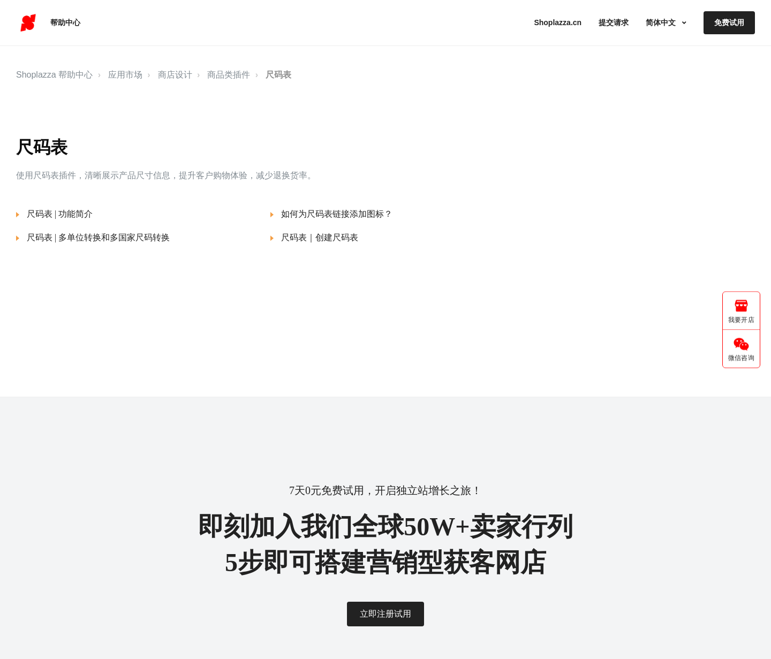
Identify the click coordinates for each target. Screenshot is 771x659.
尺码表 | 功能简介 (60, 213)
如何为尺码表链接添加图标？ (336, 213)
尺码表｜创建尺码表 (319, 237)
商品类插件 (228, 74)
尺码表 (278, 74)
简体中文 (662, 22)
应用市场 (125, 74)
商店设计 (175, 74)
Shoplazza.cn (557, 22)
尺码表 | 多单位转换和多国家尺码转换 (98, 237)
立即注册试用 (385, 613)
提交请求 (614, 22)
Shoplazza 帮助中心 (54, 74)
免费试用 (729, 22)
